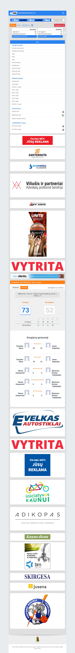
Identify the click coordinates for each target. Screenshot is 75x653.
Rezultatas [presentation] (16, 287)
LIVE (59, 25)
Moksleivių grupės (17, 78)
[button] (37, 48)
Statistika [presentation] (24, 287)
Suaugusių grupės (17, 45)
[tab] (15, 287)
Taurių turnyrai (16, 108)
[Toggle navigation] (63, 13)
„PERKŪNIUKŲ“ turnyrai (19, 123)
